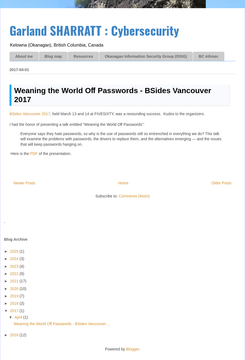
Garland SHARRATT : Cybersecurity (94, 30)
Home (123, 183)
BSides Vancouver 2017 (30, 114)
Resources (83, 56)
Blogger (132, 349)
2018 (15, 303)
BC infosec (209, 56)
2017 (15, 311)
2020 (15, 288)
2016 (15, 335)
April (18, 317)
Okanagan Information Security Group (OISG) (146, 56)
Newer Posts (24, 183)
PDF (34, 153)
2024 (15, 259)
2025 (15, 251)
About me (24, 56)
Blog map (53, 56)
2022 (15, 273)
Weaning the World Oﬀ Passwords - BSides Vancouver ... (62, 324)
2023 (15, 266)
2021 (15, 281)
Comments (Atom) (134, 196)
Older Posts (221, 183)
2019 (15, 296)
